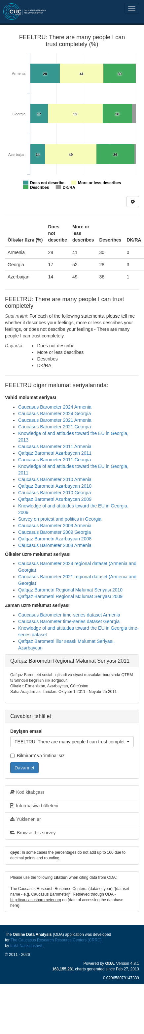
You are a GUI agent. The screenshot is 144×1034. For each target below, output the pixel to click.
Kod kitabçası (27, 792)
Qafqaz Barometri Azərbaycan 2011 (54, 453)
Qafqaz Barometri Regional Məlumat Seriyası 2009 (70, 596)
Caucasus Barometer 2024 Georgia (54, 413)
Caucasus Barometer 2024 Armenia (54, 407)
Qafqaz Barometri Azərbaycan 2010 (54, 486)
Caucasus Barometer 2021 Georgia (54, 426)
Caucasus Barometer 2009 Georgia (54, 532)
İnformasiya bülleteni (34, 805)
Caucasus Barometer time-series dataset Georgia (69, 621)
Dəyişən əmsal (26, 731)
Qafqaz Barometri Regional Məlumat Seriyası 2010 (70, 589)
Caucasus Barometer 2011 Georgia (54, 459)
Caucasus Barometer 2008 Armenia (54, 545)
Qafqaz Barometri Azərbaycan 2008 (54, 538)
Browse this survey (32, 832)
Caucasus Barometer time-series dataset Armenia (69, 615)
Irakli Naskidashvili (26, 945)
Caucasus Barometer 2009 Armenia (54, 525)
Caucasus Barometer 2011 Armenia (54, 446)
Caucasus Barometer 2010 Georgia (54, 492)
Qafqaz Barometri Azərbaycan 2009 (54, 499)
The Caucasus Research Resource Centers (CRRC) (56, 940)
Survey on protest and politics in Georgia (59, 519)
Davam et (24, 767)
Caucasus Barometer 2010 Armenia (54, 479)
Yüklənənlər (25, 819)
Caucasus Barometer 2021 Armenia (54, 420)
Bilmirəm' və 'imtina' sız (37, 755)
